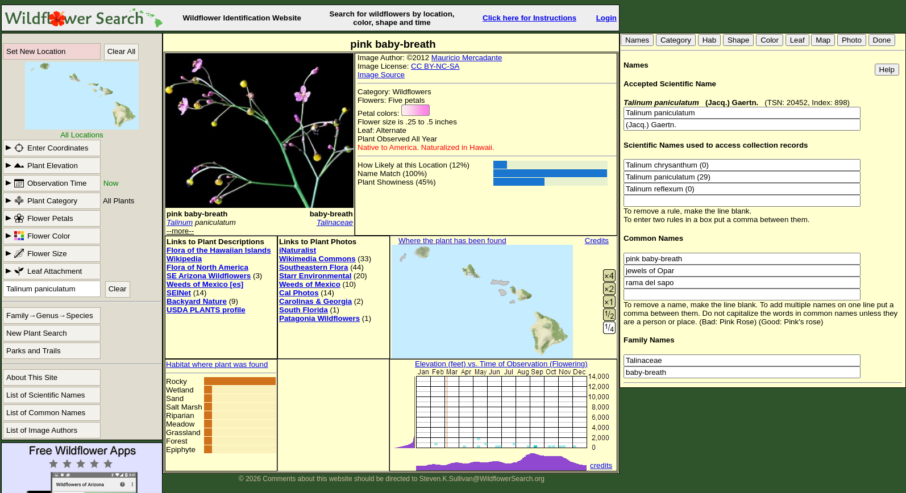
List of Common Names (45, 412)
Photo (852, 40)
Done (882, 40)
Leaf (797, 40)
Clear (118, 289)
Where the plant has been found (452, 240)
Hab (709, 40)
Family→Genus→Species (49, 315)
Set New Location (35, 51)
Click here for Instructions (529, 18)
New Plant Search (36, 333)
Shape (739, 40)
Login (606, 18)
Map (823, 40)
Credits (597, 240)
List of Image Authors (41, 430)
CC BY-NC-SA (435, 66)
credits (601, 465)
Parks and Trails (33, 350)
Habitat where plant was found (217, 364)
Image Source (381, 74)
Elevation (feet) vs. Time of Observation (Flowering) (501, 364)
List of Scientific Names (45, 395)
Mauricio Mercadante (466, 57)
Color (769, 40)
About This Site (31, 377)
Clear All (121, 51)
